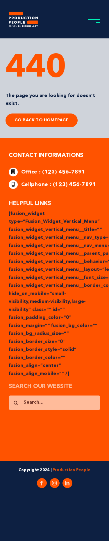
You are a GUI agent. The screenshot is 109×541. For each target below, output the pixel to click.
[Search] (16, 403)
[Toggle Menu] (94, 19)
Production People (71, 470)
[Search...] (54, 403)
